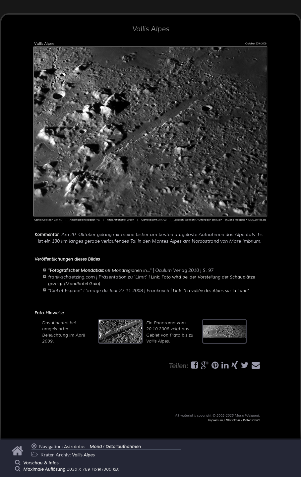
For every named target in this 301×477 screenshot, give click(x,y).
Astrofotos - (83, 446)
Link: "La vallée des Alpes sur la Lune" (211, 290)
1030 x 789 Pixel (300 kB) (71, 469)
